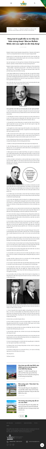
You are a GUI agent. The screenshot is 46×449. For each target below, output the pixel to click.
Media (8, 425)
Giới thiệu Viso (10, 423)
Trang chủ (10, 29)
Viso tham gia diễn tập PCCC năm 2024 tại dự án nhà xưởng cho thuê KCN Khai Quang (28, 367)
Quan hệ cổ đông (28, 423)
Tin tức (23, 19)
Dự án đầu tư (18, 423)
